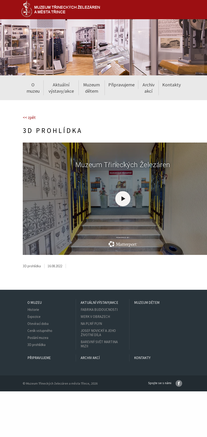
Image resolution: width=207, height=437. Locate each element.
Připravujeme (121, 85)
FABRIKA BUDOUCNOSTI (99, 309)
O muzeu (34, 302)
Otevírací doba (38, 323)
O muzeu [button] (33, 88)
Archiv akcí (148, 88)
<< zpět (29, 117)
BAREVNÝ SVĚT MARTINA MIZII (99, 344)
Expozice (34, 316)
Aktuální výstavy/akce (99, 302)
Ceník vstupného (39, 330)
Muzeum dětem (91, 88)
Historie (33, 309)
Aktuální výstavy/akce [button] (61, 88)
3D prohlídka (36, 344)
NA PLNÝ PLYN (91, 323)
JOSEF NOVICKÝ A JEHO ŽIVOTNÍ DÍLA (98, 332)
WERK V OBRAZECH (95, 316)
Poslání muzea (37, 337)
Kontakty (171, 85)
